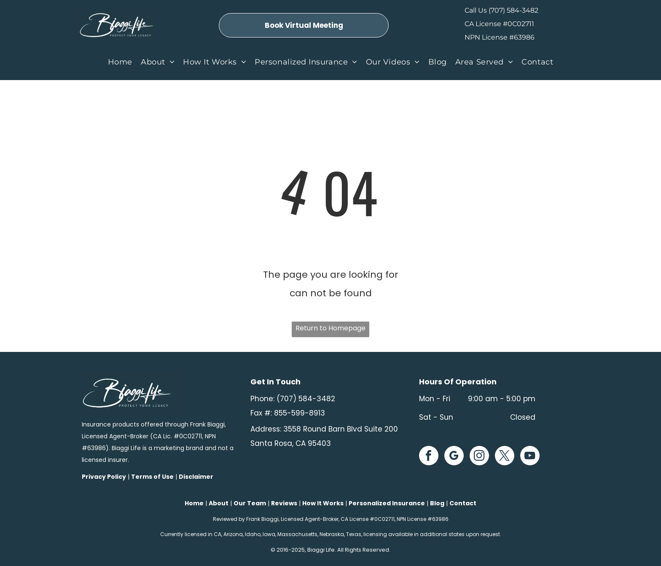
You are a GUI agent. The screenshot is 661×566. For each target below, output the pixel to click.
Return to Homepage (330, 328)
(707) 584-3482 (306, 399)
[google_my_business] (454, 456)
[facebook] (428, 456)
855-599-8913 (299, 413)
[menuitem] (120, 62)
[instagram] (479, 456)
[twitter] (504, 456)
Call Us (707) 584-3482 (501, 10)
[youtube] (530, 456)
